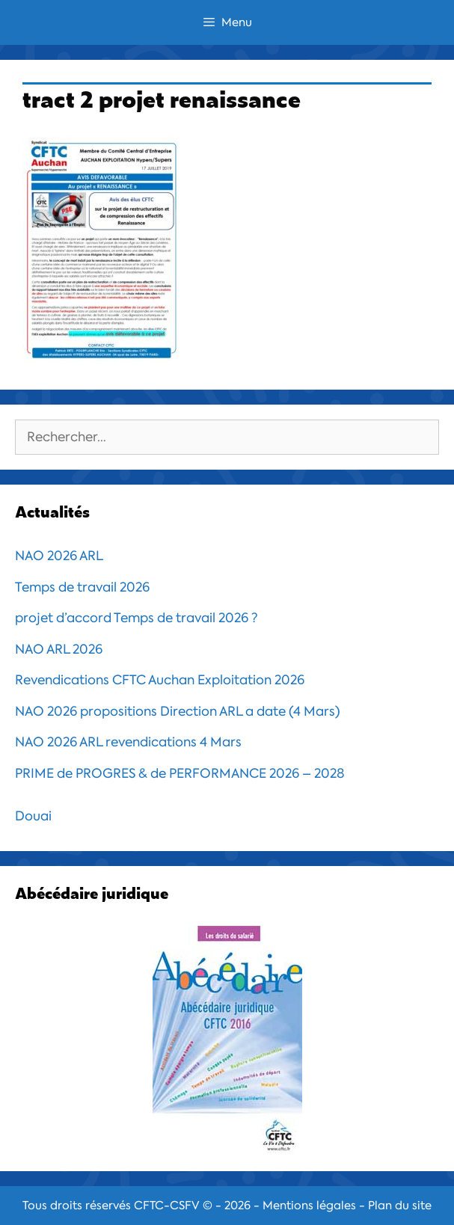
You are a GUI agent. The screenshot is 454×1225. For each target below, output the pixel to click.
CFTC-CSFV (167, 1205)
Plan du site (400, 1205)
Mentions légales (309, 1205)
